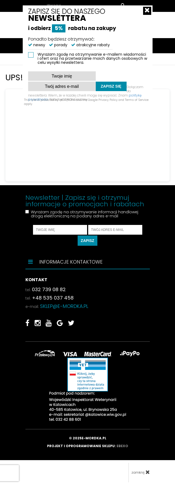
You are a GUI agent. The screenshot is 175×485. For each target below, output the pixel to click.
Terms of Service (136, 100)
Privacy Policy (108, 100)
